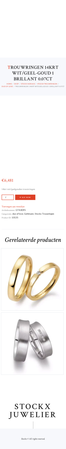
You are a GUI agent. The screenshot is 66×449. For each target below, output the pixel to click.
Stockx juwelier (33, 411)
